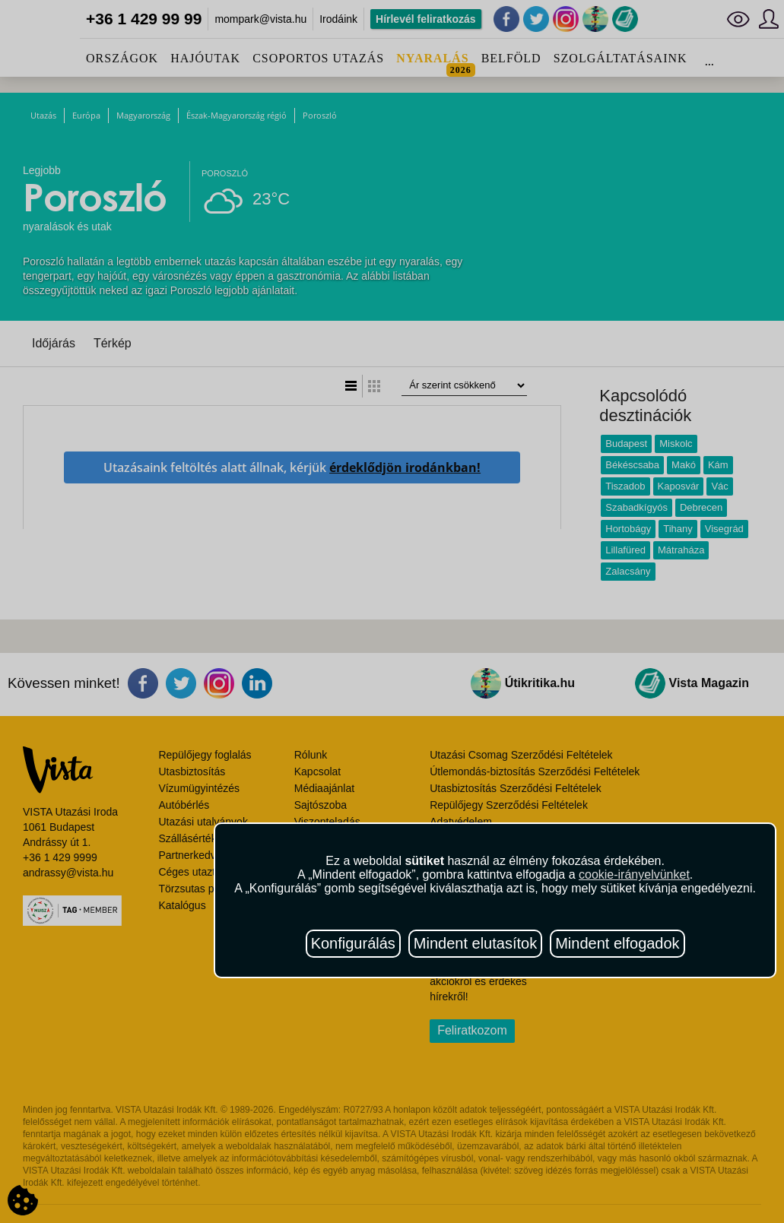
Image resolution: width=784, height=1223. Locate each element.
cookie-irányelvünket (634, 874)
